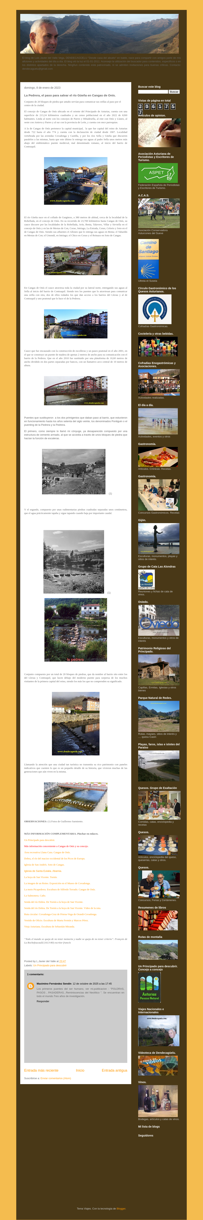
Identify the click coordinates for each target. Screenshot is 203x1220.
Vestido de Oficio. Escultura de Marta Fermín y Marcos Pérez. (56, 920)
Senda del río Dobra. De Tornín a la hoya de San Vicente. (53, 901)
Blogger (121, 1208)
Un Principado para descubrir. (39, 840)
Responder (43, 1001)
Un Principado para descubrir (50, 965)
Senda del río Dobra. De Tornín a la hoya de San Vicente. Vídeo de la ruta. (62, 908)
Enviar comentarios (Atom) (55, 1078)
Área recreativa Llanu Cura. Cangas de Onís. (47, 852)
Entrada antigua (114, 1070)
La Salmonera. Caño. (35, 895)
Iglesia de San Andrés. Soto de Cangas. (44, 864)
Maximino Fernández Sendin (54, 983)
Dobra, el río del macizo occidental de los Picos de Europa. (54, 858)
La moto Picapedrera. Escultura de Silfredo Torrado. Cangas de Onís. (60, 889)
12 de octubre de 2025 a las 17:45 (92, 983)
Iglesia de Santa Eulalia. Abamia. (43, 870)
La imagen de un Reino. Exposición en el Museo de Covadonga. (57, 883)
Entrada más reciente (41, 1070)
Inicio (80, 1070)
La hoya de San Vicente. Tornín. (40, 877)
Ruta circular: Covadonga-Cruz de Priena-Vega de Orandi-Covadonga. (60, 914)
